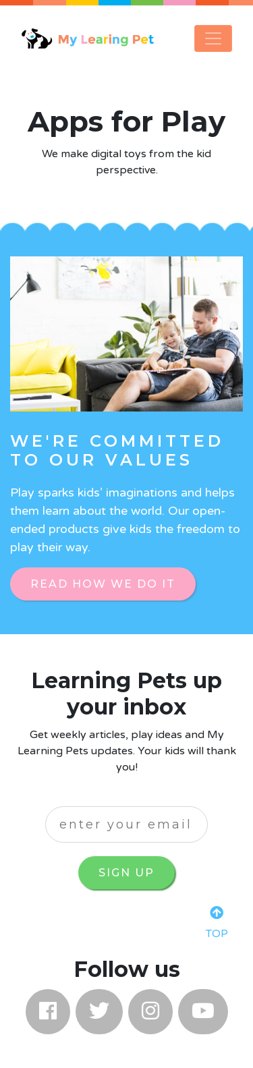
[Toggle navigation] (213, 38)
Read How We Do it (102, 584)
